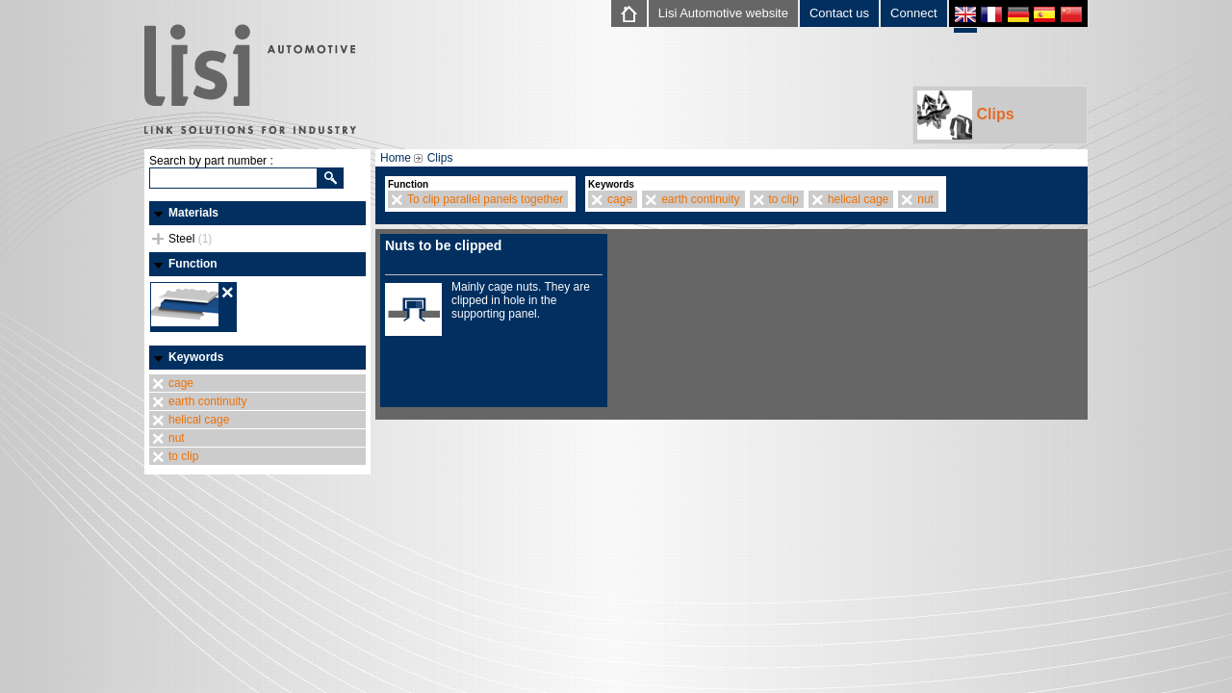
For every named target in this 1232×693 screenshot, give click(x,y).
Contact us (839, 13)
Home (395, 158)
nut (176, 438)
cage (180, 383)
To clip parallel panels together (485, 199)
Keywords (195, 357)
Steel (190, 238)
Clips (965, 115)
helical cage (198, 419)
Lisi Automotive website (723, 13)
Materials (193, 212)
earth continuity (207, 401)
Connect (913, 13)
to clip (183, 456)
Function (193, 263)
